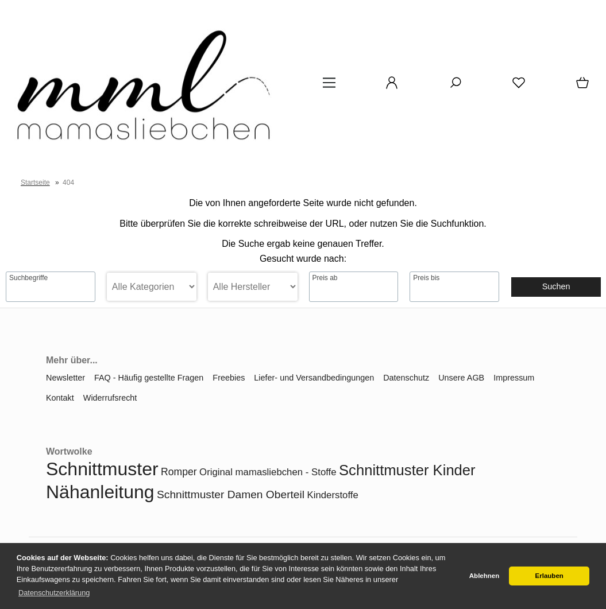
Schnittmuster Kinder (407, 470)
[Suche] (455, 86)
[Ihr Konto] (392, 86)
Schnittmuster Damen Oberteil (230, 494)
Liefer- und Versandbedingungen (314, 377)
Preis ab (325, 277)
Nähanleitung (100, 492)
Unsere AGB (461, 377)
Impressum (513, 377)
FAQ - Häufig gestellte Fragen (148, 377)
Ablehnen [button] (484, 575)
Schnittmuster (102, 469)
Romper (179, 472)
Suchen (556, 286)
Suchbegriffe (28, 277)
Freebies (229, 377)
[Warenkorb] (584, 86)
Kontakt (60, 397)
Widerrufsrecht (110, 397)
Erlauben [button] (549, 575)
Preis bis (426, 277)
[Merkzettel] (519, 86)
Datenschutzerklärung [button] (54, 592)
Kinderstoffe (332, 495)
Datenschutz (406, 377)
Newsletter (65, 377)
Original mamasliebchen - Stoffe (267, 472)
